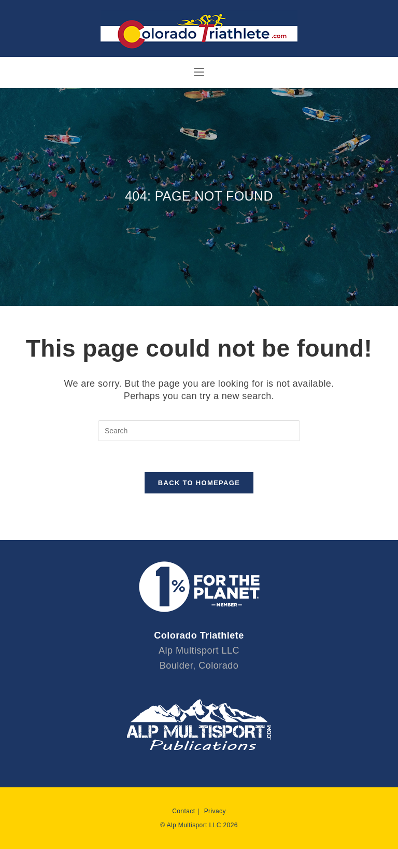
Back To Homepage (199, 483)
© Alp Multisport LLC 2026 (199, 825)
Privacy (215, 811)
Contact (183, 811)
